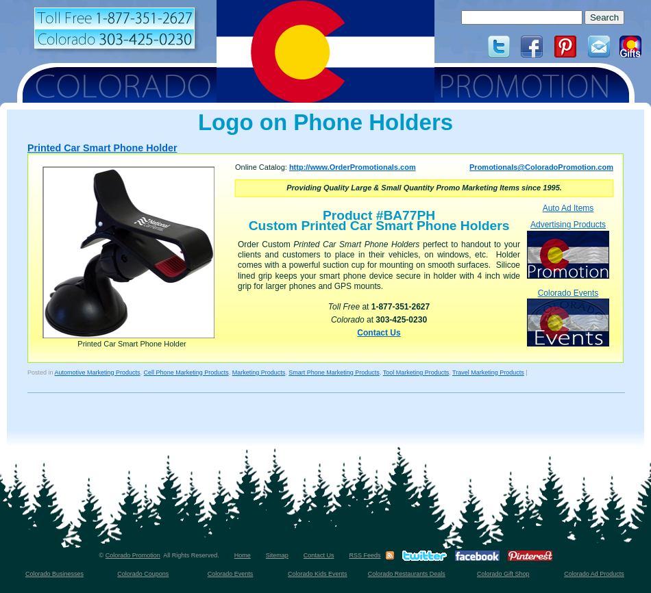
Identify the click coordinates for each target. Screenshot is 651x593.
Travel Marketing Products (488, 372)
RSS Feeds (364, 555)
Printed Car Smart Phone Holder (102, 147)
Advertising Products (568, 249)
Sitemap (277, 555)
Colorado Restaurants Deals (406, 573)
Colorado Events (568, 317)
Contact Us (378, 333)
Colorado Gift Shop (503, 573)
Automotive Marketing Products (97, 372)
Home (242, 555)
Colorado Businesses (54, 573)
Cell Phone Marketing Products (186, 372)
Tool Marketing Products (416, 372)
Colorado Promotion (133, 555)
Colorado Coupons (143, 573)
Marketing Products (259, 372)
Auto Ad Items (568, 208)
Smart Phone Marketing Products (334, 372)
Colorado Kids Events (317, 573)
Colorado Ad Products (594, 573)
